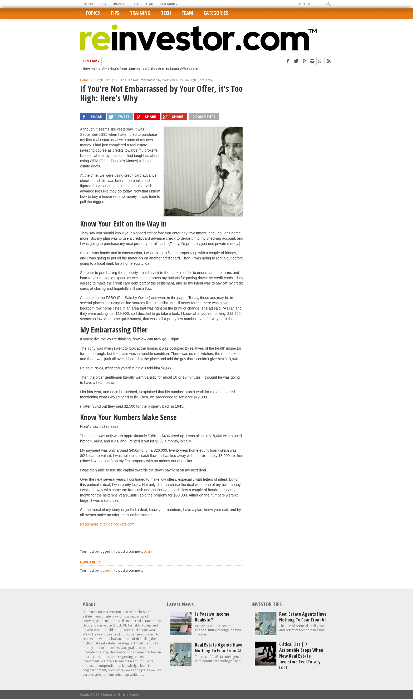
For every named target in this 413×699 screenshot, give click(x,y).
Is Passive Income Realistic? (212, 617)
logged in (107, 570)
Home (84, 80)
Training (119, 4)
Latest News (180, 604)
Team (149, 4)
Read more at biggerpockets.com (107, 524)
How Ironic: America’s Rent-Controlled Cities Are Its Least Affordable (140, 68)
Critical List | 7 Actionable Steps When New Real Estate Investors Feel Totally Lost (301, 655)
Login (148, 551)
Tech (135, 4)
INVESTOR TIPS (266, 604)
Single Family (104, 80)
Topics (88, 4)
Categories (168, 4)
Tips (103, 4)
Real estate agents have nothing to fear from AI (218, 647)
